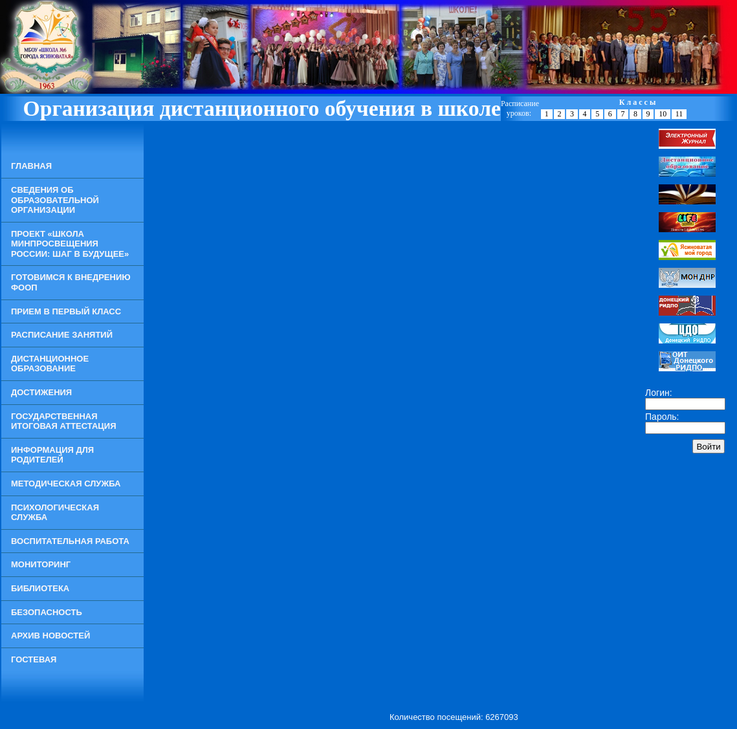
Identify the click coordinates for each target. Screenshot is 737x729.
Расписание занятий (62, 335)
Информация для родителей (52, 455)
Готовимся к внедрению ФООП (71, 282)
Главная (31, 166)
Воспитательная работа (70, 541)
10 (662, 113)
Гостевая (33, 659)
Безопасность (46, 612)
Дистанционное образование (50, 364)
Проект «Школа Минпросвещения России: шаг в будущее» (70, 244)
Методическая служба (65, 483)
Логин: (658, 392)
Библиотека (40, 588)
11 (679, 113)
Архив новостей (50, 635)
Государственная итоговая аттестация (63, 421)
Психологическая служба (55, 513)
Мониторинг (41, 564)
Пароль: (662, 416)
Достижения (41, 392)
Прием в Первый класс (66, 311)
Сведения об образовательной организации (55, 200)
